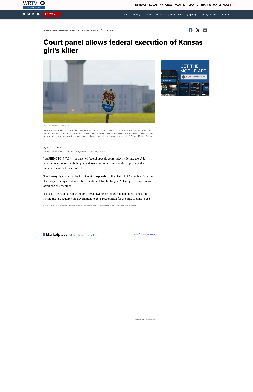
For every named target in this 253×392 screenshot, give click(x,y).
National (166, 5)
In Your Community (130, 14)
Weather (180, 5)
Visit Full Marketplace (144, 234)
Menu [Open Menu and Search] (140, 5)
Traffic (206, 5)
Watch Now (222, 5)
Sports (193, 5)
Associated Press (56, 147)
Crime (109, 30)
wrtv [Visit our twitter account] (34, 14)
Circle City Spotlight (188, 14)
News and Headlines (59, 30)
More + (225, 14)
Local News (90, 30)
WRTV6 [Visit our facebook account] (24, 14)
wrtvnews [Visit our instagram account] (29, 14)
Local (153, 5)
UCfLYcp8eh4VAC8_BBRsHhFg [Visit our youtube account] (39, 14)
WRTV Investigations (165, 14)
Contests (147, 14)
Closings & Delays (210, 14)
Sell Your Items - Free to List (83, 235)
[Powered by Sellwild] (150, 319)
